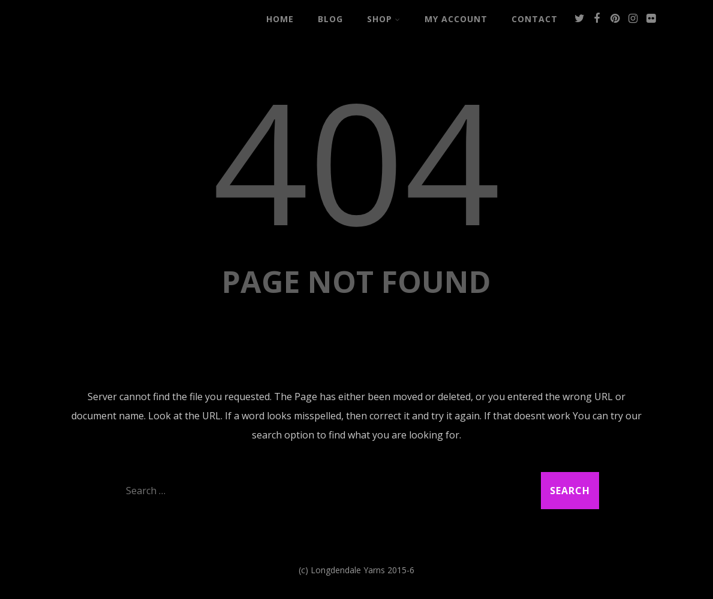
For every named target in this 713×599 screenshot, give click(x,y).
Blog (330, 19)
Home (280, 19)
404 (356, 160)
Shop (384, 19)
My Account (456, 19)
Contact (535, 19)
